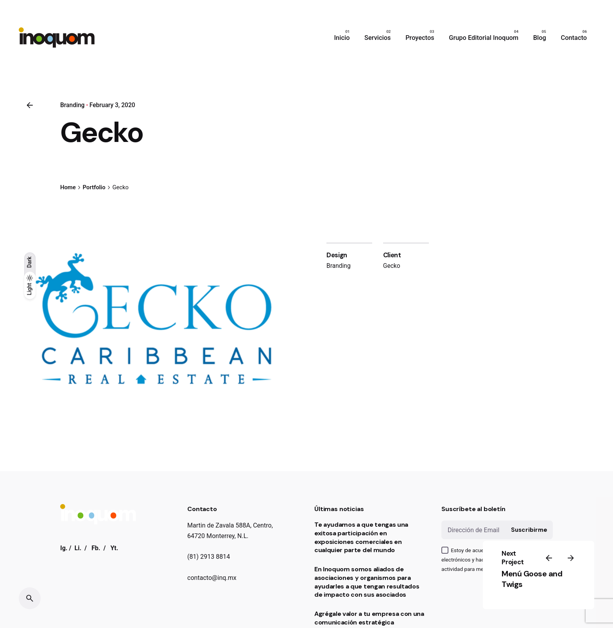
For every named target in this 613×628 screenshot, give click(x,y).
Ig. (64, 548)
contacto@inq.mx (212, 577)
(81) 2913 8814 (208, 556)
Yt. (114, 548)
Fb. (95, 548)
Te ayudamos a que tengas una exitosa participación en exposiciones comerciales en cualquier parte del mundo (361, 537)
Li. (77, 548)
